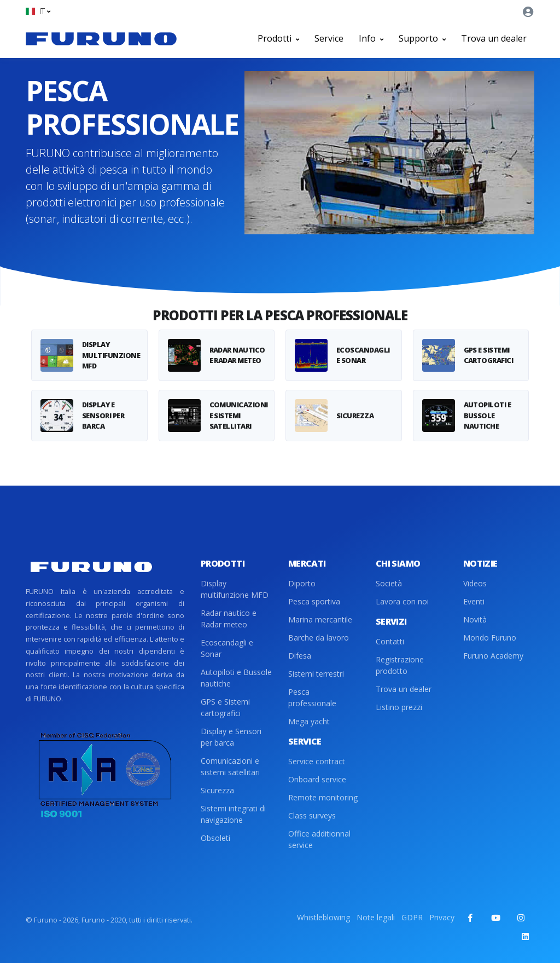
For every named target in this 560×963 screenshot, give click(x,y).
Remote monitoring (323, 797)
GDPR (412, 917)
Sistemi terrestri (316, 673)
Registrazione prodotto (400, 665)
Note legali (376, 917)
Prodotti (278, 38)
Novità (475, 619)
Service (328, 38)
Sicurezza (217, 790)
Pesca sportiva (314, 601)
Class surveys (312, 815)
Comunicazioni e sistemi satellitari (230, 766)
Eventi (474, 601)
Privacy (441, 917)
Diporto (302, 583)
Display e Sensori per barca (231, 737)
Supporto (422, 38)
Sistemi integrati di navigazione (233, 814)
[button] (38, 11)
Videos (475, 583)
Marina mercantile (320, 619)
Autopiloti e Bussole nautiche (236, 678)
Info (371, 38)
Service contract (316, 761)
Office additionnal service (319, 839)
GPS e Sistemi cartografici (225, 707)
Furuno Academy (493, 655)
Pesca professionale (312, 697)
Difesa (299, 655)
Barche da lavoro (318, 637)
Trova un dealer (494, 38)
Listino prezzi (399, 707)
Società (389, 583)
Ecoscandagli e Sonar (227, 648)
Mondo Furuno (489, 637)
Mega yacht (309, 721)
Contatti (390, 641)
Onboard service (317, 779)
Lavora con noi (402, 601)
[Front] (101, 38)
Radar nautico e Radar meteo (228, 619)
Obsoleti (215, 838)
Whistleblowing (323, 917)
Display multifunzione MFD (235, 589)
